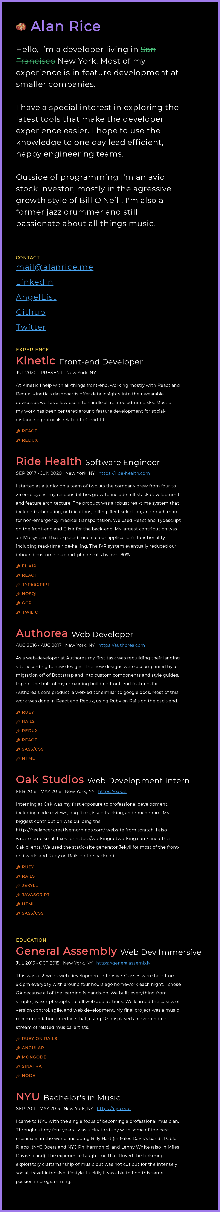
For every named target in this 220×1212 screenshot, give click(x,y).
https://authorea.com (121, 645)
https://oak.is (112, 791)
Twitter (31, 327)
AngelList (36, 297)
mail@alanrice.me (54, 267)
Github (31, 312)
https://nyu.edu (114, 1108)
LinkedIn (34, 282)
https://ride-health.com (124, 473)
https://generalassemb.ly (123, 963)
